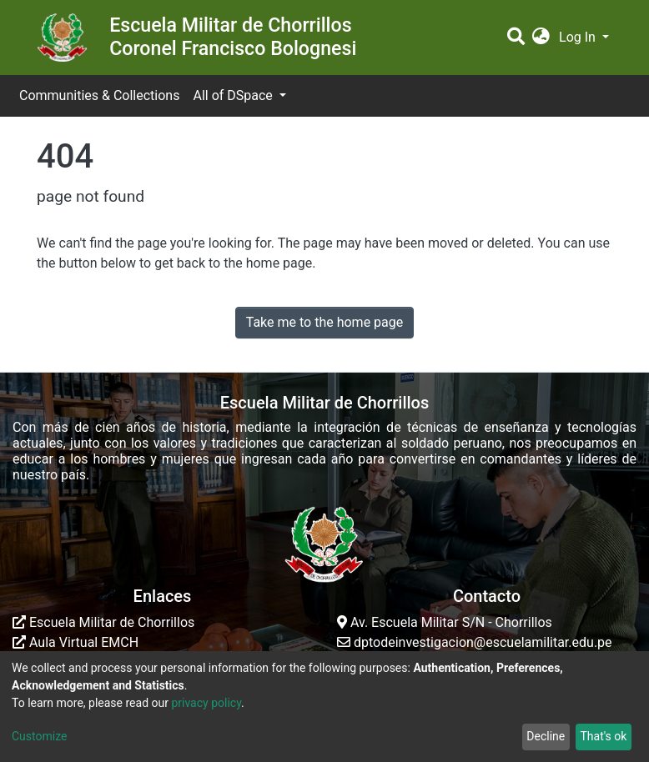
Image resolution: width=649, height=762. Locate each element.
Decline (545, 736)
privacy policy (206, 702)
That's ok (603, 736)
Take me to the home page (325, 322)
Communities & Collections (99, 95)
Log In (579, 37)
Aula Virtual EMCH (75, 642)
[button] (541, 38)
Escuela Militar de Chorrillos (103, 622)
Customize (39, 736)
